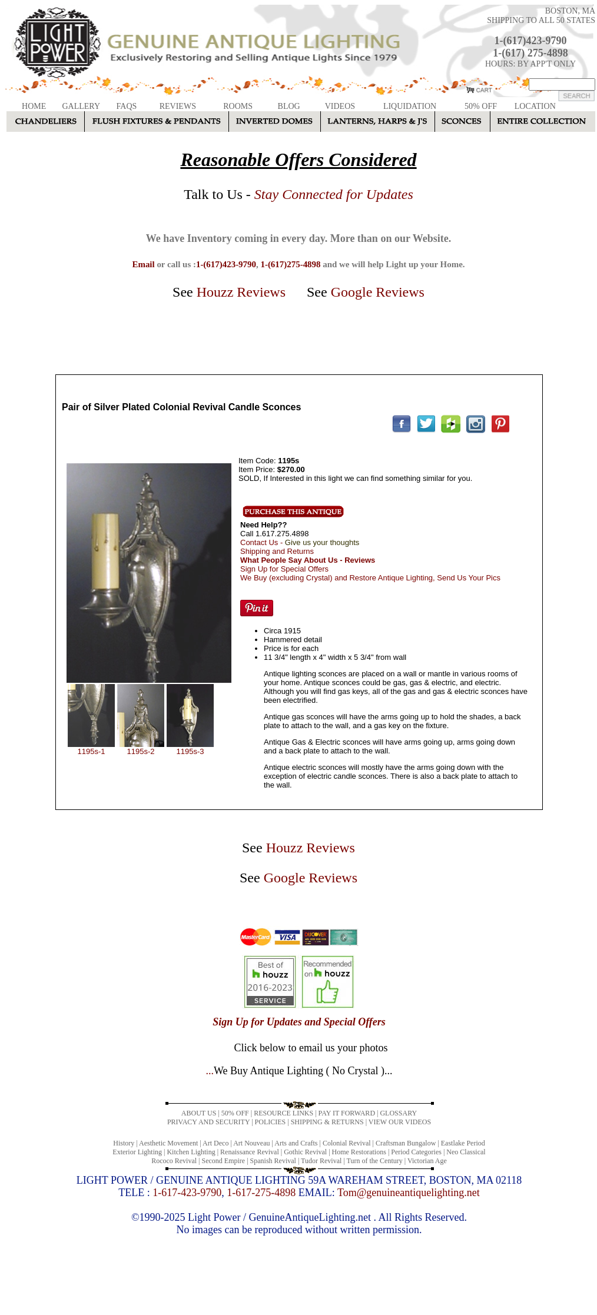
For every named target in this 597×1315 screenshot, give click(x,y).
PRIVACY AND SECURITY (208, 1122)
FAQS (127, 106)
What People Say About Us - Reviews (307, 560)
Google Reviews (377, 292)
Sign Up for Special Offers (284, 568)
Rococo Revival (174, 1161)
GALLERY (81, 106)
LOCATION (535, 106)
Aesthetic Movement (168, 1143)
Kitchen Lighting (191, 1152)
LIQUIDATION (409, 106)
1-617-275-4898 (261, 1192)
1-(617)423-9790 (531, 41)
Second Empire (224, 1161)
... (298, 1071)
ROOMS (238, 106)
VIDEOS (340, 106)
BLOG (289, 106)
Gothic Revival (305, 1152)
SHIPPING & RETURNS (327, 1122)
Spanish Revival (273, 1161)
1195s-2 (141, 751)
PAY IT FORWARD (347, 1113)
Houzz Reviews (241, 292)
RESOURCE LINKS (283, 1113)
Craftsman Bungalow (406, 1143)
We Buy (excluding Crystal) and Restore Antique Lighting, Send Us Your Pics (370, 577)
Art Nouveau (251, 1143)
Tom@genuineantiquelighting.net (408, 1192)
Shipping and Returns (277, 551)
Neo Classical (465, 1152)
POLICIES (270, 1122)
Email (143, 264)
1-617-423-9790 (186, 1192)
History (123, 1143)
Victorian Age (427, 1161)
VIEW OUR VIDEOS (400, 1122)
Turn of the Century (375, 1161)
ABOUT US (198, 1113)
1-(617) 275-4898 (530, 53)
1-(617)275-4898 (290, 264)
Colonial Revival (347, 1143)
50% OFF (481, 106)
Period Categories (416, 1152)
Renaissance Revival (249, 1152)
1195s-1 (91, 751)
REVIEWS (178, 106)
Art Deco (215, 1143)
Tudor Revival (321, 1161)
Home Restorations (359, 1152)
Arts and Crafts (295, 1143)
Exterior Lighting (137, 1152)
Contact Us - (299, 542)
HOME (34, 106)
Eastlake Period (463, 1143)
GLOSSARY (398, 1113)
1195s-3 (190, 751)
